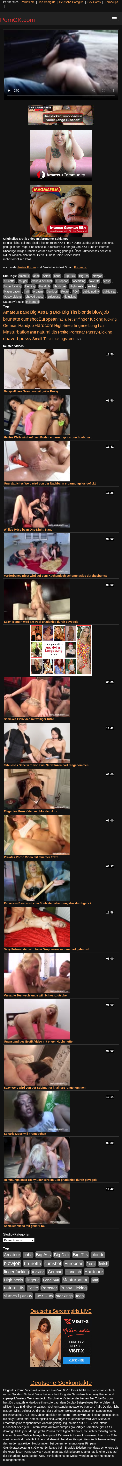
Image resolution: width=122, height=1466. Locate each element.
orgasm (38, 291)
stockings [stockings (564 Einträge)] (58, 338)
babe (57, 276)
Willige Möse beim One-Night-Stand (28, 529)
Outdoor (52, 291)
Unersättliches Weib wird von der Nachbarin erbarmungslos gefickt (50, 483)
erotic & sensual (41, 281)
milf (27, 291)
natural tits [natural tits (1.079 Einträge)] (47, 332)
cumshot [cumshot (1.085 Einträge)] (29, 319)
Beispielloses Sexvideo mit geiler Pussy (31, 391)
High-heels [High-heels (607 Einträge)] (64, 325)
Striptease (53, 296)
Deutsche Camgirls (71, 2)
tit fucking (70, 296)
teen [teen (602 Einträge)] (72, 338)
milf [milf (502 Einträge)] (33, 332)
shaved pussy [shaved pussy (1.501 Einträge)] (17, 338)
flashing (30, 286)
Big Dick (69, 276)
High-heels (76, 286)
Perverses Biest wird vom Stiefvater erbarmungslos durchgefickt (48, 903)
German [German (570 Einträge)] (10, 325)
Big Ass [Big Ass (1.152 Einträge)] (37, 312)
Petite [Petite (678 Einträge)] (63, 332)
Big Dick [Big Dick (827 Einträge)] (53, 312)
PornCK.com (17, 19)
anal (36, 276)
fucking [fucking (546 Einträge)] (110, 319)
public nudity (91, 291)
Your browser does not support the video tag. (61, 65)
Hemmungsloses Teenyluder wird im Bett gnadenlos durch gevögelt (50, 1179)
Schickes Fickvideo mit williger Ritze (29, 719)
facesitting (79, 281)
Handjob (44, 286)
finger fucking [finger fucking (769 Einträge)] (90, 319)
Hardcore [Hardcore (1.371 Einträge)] (44, 325)
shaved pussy (34, 296)
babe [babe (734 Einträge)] (24, 312)
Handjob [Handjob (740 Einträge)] (26, 325)
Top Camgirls (46, 2)
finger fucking (12, 286)
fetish (107, 281)
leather (91, 286)
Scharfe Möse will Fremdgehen (25, 1133)
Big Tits (84, 276)
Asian (46, 276)
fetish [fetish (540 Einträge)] (73, 319)
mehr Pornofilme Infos (17, 259)
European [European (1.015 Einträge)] (48, 319)
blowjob (97, 276)
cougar (22, 281)
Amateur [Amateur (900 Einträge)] (11, 312)
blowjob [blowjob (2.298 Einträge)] (100, 312)
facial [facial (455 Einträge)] (62, 319)
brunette (9, 281)
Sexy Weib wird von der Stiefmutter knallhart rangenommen (44, 1087)
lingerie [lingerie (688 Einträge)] (80, 325)
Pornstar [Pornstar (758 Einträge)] (77, 332)
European (62, 281)
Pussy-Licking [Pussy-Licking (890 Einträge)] (99, 332)
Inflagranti (32, 301)
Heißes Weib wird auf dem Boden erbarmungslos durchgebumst (48, 437)
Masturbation (12, 291)
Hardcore (60, 286)
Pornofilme (28, 2)
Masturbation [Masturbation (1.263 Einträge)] (16, 332)
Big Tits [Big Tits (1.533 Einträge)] (69, 312)
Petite (65, 291)
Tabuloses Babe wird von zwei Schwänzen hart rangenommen (46, 765)
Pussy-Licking (13, 296)
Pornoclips (111, 2)
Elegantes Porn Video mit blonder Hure (30, 811)
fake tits (94, 281)
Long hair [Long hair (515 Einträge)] (96, 325)
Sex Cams (94, 2)
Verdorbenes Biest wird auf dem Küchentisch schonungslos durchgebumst (55, 575)
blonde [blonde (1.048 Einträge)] (84, 312)
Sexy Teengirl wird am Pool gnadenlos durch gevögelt (41, 621)
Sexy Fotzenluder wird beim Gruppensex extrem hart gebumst (46, 949)
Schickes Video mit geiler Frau (25, 1226)
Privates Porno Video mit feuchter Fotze (31, 857)
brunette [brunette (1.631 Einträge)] (11, 319)
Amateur (23, 276)
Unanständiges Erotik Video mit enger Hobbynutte (38, 1041)
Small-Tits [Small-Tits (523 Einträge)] (40, 339)
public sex (109, 291)
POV (76, 291)
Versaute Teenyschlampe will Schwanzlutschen (36, 995)
